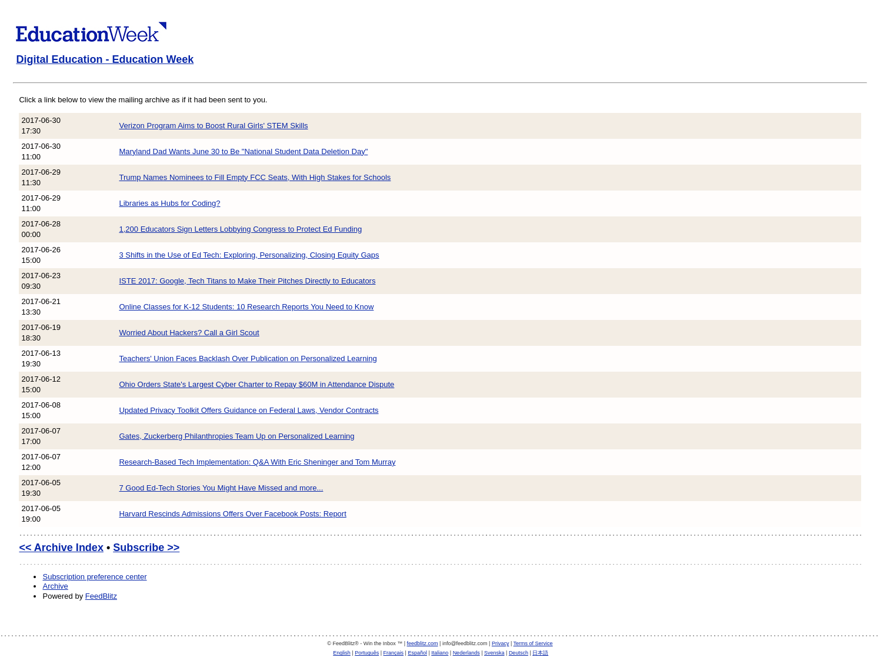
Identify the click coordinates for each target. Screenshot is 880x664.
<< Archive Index (61, 547)
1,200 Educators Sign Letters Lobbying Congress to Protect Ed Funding (240, 229)
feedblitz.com (422, 643)
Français (394, 653)
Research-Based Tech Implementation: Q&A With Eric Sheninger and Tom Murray (257, 462)
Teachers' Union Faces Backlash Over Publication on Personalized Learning (247, 358)
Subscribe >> (146, 547)
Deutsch (518, 653)
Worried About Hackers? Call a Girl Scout (189, 332)
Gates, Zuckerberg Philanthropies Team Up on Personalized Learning (236, 436)
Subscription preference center (94, 576)
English (342, 653)
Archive (55, 586)
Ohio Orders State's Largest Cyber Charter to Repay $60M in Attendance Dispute (256, 384)
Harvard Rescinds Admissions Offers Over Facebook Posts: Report (232, 513)
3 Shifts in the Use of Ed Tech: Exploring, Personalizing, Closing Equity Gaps (249, 255)
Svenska (494, 653)
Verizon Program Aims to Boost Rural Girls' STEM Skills (213, 125)
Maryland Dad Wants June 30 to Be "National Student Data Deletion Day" (243, 151)
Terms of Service (533, 643)
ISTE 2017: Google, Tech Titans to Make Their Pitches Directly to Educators (247, 280)
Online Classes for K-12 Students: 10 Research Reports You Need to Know (246, 306)
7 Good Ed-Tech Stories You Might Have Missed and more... (221, 487)
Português (367, 653)
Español (417, 653)
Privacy (500, 643)
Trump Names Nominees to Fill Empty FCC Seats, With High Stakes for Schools (255, 177)
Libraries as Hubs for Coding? (169, 203)
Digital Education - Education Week (105, 59)
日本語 (540, 653)
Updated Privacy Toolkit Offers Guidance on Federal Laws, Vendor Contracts (248, 410)
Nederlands (466, 653)
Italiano (439, 653)
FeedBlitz (101, 596)
